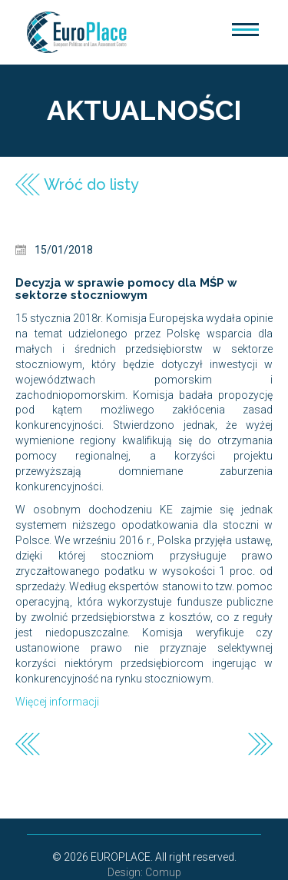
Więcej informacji (57, 702)
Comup (163, 872)
